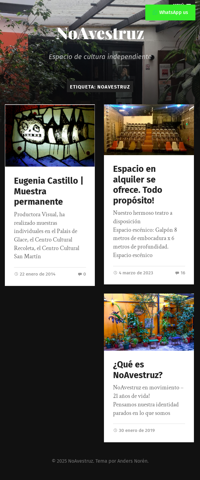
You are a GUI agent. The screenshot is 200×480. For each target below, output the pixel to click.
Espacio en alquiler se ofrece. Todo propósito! (137, 185)
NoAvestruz (100, 32)
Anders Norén (132, 461)
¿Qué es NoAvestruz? (138, 370)
